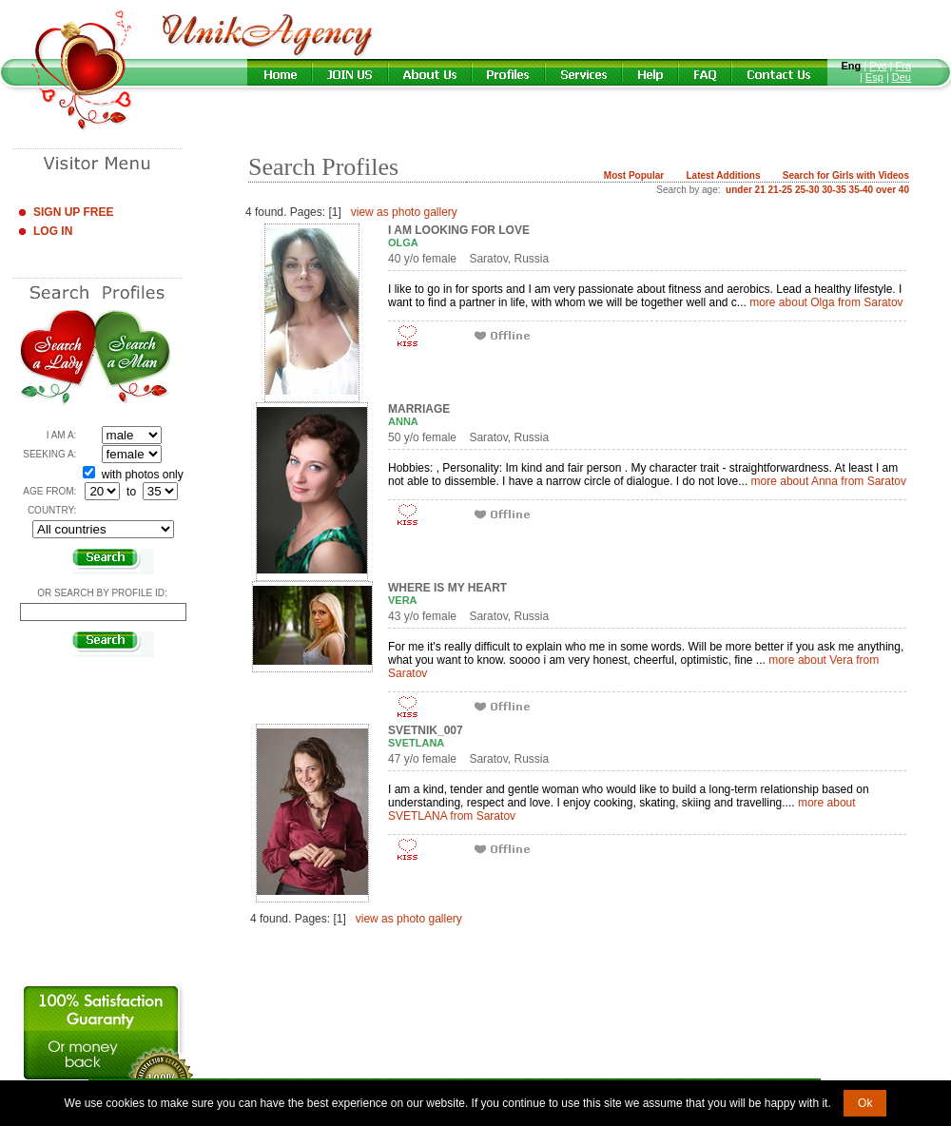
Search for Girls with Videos (846, 175)
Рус (877, 65)
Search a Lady (57, 358)
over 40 (892, 189)
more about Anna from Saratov (828, 481)
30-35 (834, 189)
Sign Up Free (73, 212)
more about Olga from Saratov (825, 302)
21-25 (780, 189)
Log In (52, 231)
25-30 (807, 189)
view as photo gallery (404, 212)
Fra (904, 65)
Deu (901, 77)
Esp (874, 77)
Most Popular (634, 175)
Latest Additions (723, 175)
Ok (865, 1103)
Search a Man (132, 358)
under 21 (746, 189)
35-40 (861, 189)
